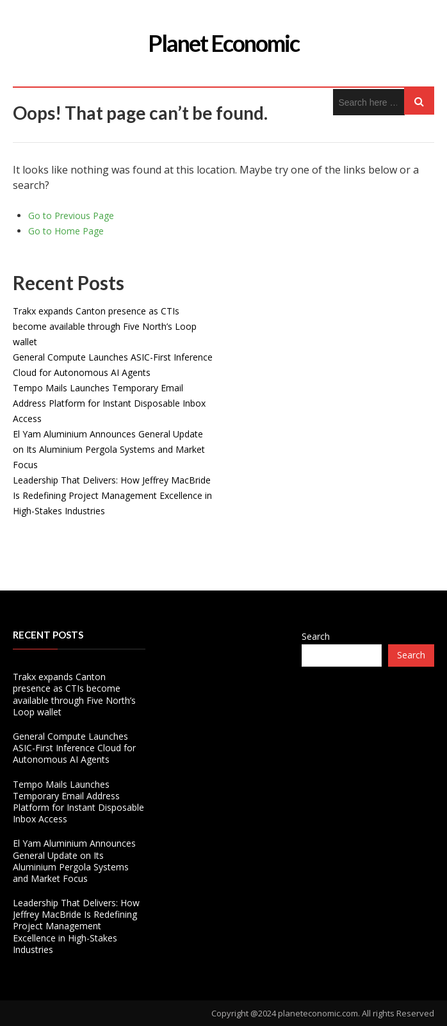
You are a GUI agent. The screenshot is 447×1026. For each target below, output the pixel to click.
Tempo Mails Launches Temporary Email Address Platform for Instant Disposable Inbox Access (109, 403)
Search (316, 636)
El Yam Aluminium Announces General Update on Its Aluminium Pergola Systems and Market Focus (109, 449)
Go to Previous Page (71, 215)
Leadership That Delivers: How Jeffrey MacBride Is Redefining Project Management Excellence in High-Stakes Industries (112, 495)
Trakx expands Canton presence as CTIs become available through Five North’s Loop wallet (105, 326)
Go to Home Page (66, 231)
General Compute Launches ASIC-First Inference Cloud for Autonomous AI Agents (74, 747)
